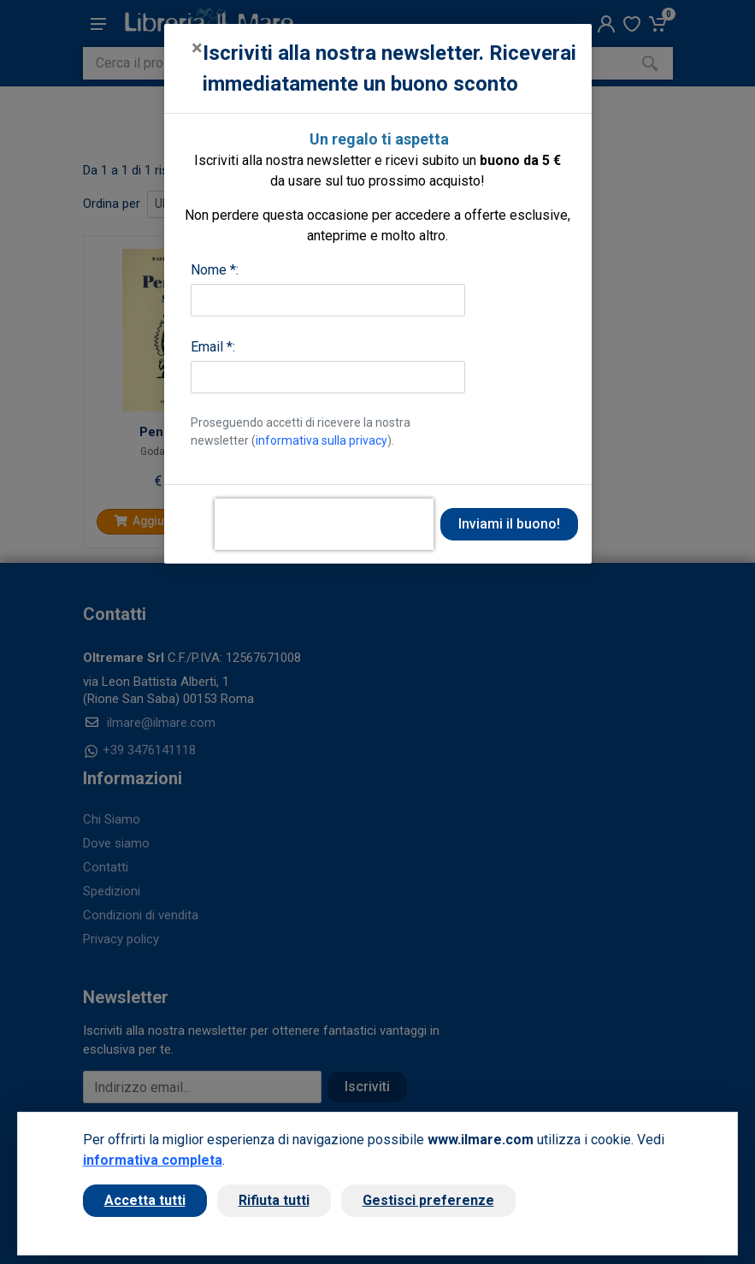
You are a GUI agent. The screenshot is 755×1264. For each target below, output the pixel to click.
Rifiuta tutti (274, 1200)
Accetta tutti (145, 1200)
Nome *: (215, 270)
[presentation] (324, 524)
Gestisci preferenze (428, 1200)
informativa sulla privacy (321, 440)
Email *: (213, 347)
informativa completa (152, 1160)
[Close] (197, 48)
